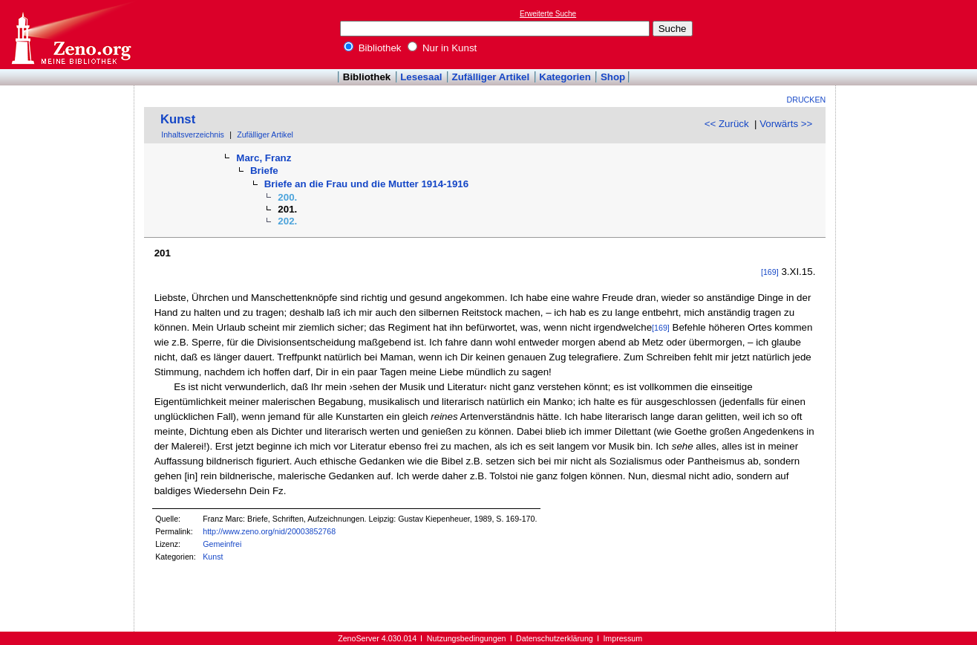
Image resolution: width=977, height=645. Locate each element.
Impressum (622, 638)
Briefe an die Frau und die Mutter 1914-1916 (366, 183)
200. (287, 197)
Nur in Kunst (442, 48)
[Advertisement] (909, 34)
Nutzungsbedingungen (466, 638)
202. (287, 221)
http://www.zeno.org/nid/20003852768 (269, 531)
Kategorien (565, 76)
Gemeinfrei (222, 543)
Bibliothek (373, 48)
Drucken (806, 99)
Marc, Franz (263, 157)
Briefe (264, 170)
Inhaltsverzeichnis (192, 134)
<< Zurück (727, 123)
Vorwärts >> (785, 123)
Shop (613, 76)
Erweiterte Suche (548, 14)
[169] (770, 272)
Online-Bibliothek (70, 34)
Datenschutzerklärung (554, 638)
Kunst (177, 119)
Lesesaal (421, 76)
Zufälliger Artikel (491, 76)
